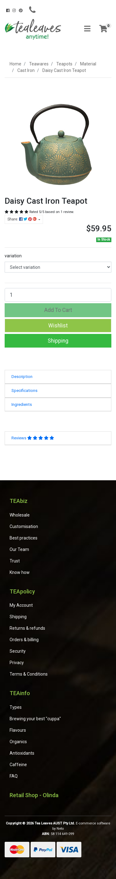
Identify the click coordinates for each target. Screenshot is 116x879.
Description (21, 376)
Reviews (32, 438)
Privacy (17, 662)
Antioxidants (22, 753)
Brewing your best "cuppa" (35, 718)
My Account (21, 605)
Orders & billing (24, 639)
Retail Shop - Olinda (34, 795)
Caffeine (18, 764)
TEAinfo (20, 693)
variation (13, 255)
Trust (15, 560)
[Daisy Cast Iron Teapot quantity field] (58, 295)
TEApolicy (22, 591)
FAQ (14, 776)
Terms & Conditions (29, 674)
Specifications (24, 390)
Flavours (18, 730)
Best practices (23, 537)
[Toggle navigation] (87, 28)
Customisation (24, 526)
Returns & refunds (27, 628)
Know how (20, 572)
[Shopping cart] (103, 29)
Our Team (19, 549)
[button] (58, 325)
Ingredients (21, 404)
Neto (60, 829)
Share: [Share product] (22, 219)
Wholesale (20, 515)
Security (18, 651)
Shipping (58, 341)
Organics (18, 741)
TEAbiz (19, 501)
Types (16, 707)
